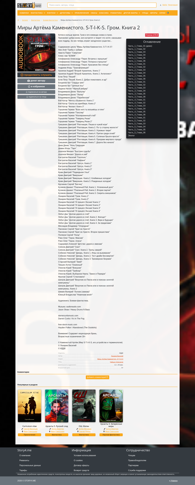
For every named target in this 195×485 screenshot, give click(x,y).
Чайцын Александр (116, 362)
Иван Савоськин (30, 431)
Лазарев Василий (117, 356)
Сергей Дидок (85, 431)
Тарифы (23, 470)
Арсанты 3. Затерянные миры (111, 425)
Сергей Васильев (31, 429)
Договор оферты (81, 465)
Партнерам (133, 465)
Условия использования (85, 455)
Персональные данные (30, 465)
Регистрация (173, 5)
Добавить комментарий (97, 377)
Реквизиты (24, 460)
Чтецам (131, 455)
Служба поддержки (137, 470)
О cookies (78, 460)
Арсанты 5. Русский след (57, 426)
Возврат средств (81, 470)
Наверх (173, 481)
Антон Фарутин (58, 429)
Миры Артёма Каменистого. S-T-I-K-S (110, 359)
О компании (24, 455)
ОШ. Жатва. (84, 426)
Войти (165, 5)
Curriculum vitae (29, 426)
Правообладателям (137, 460)
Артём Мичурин (85, 429)
